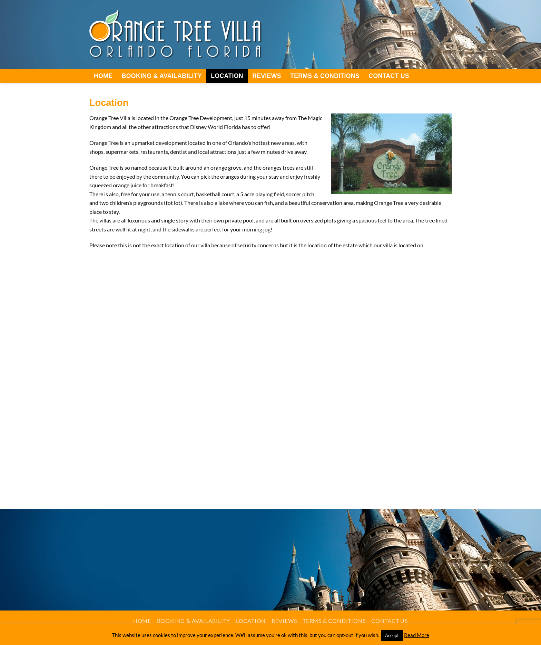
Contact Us (388, 75)
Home (103, 75)
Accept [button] (392, 635)
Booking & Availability (162, 75)
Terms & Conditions (325, 75)
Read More (416, 635)
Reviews (266, 75)
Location (227, 75)
